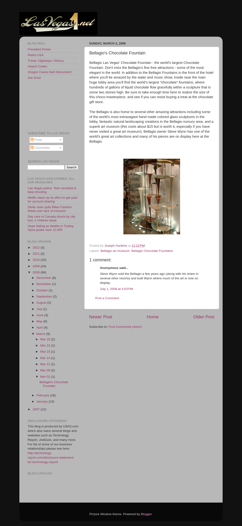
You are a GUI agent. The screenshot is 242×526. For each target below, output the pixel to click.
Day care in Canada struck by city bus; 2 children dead (51, 218)
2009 (37, 266)
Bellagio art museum (115, 251)
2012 (37, 247)
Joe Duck (34, 77)
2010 (37, 260)
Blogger (146, 514)
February (43, 395)
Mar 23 (45, 351)
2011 (37, 253)
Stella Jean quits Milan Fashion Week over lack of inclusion (50, 209)
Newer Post (100, 316)
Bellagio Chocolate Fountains (152, 251)
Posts (36, 139)
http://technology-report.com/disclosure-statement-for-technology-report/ (51, 457)
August (41, 302)
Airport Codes (37, 66)
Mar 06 (45, 370)
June (40, 315)
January (42, 401)
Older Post (203, 316)
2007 (37, 409)
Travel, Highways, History (46, 60)
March (41, 334)
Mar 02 (45, 376)
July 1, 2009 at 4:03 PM (116, 289)
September (44, 296)
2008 (37, 272)
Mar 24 (45, 345)
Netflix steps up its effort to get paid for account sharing (53, 199)
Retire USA (36, 55)
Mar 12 (45, 364)
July (39, 309)
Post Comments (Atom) (125, 327)
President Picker (39, 49)
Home (153, 316)
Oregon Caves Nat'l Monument (49, 72)
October (42, 290)
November (44, 284)
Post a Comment (107, 298)
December (44, 278)
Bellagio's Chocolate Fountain (53, 384)
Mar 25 (45, 339)
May (39, 321)
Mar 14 (45, 358)
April (40, 327)
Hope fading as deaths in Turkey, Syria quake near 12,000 (51, 228)
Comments (40, 147)
